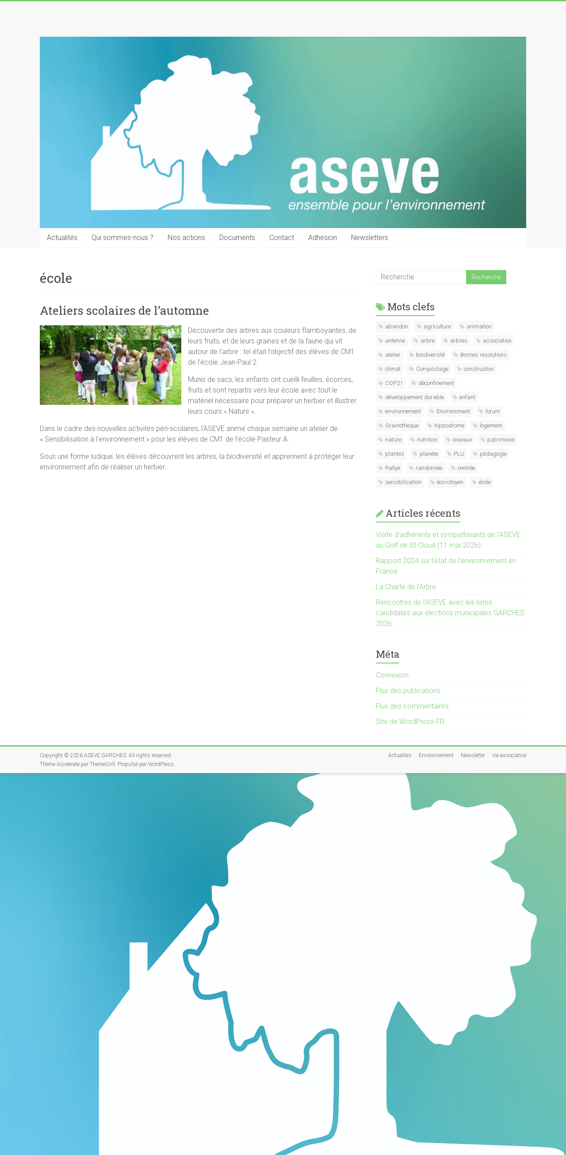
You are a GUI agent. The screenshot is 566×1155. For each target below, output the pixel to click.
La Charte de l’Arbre (406, 587)
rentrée (466, 468)
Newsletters (369, 237)
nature (393, 439)
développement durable (414, 397)
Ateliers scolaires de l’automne (124, 310)
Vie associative (509, 755)
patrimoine (500, 439)
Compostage (432, 369)
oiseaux (462, 439)
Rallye (392, 468)
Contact (281, 237)
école (485, 482)
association (497, 340)
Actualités (62, 237)
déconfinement (436, 383)
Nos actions (186, 237)
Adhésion (322, 237)
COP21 (394, 383)
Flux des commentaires (412, 706)
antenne (395, 340)
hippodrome (449, 425)
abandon (396, 326)
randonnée (429, 468)
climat (393, 369)
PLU (459, 453)
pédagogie (493, 453)
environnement (403, 411)
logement (491, 425)
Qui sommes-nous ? (122, 237)
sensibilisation (403, 482)
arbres (458, 340)
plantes (394, 453)
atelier (393, 354)
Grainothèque (402, 425)
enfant (467, 397)
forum (493, 411)
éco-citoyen (450, 482)
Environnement (436, 755)
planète (429, 453)
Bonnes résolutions (483, 354)
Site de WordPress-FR (410, 721)
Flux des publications (408, 690)
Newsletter (473, 755)
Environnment (453, 411)
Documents (237, 237)
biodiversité (430, 354)
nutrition (427, 439)
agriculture (437, 326)
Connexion (392, 675)
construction (479, 369)
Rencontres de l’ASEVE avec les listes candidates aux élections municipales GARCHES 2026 (450, 613)
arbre (428, 340)
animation (479, 326)
